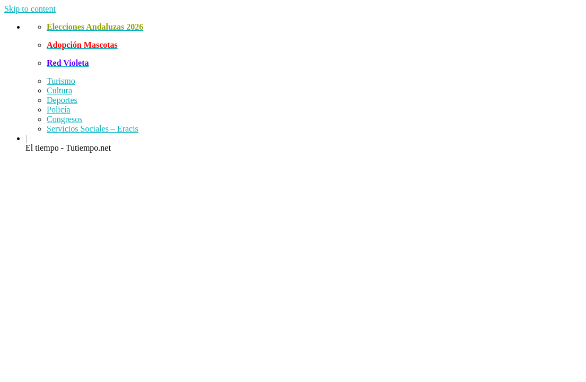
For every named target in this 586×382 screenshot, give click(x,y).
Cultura (59, 90)
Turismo (61, 80)
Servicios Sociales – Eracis (92, 128)
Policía (58, 109)
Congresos (65, 119)
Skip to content (30, 8)
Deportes (62, 100)
